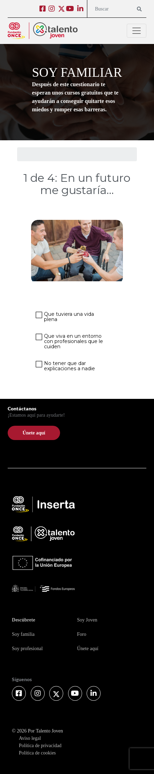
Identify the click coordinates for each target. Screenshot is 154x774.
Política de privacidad (40, 745)
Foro (81, 634)
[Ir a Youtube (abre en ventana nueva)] (71, 9)
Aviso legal (30, 738)
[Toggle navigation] (136, 31)
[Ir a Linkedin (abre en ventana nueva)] (81, 9)
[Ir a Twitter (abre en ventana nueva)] (61, 8)
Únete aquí (87, 648)
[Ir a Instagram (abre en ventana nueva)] (53, 9)
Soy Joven (87, 620)
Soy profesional (27, 648)
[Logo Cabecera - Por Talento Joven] (43, 31)
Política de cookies (37, 753)
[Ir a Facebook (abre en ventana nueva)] (43, 9)
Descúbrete (23, 620)
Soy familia (23, 634)
